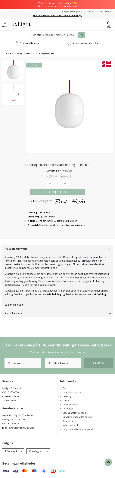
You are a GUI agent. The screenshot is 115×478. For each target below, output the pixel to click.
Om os (64, 388)
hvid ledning (53, 294)
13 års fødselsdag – (57, 5)
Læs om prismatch (76, 225)
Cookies (65, 400)
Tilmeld (98, 363)
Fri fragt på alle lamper (30, 43)
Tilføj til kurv (57, 192)
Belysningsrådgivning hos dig (76, 416)
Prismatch (66, 408)
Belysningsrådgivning (72, 11)
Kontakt (90, 11)
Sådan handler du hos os (74, 412)
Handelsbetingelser (71, 392)
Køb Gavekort (105, 11)
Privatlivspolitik (69, 404)
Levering (66, 396)
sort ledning (98, 294)
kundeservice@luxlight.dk (21, 427)
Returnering (67, 420)
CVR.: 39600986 (10, 392)
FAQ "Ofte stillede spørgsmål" (77, 429)
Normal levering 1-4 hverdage (85, 43)
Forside (8, 53)
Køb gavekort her (70, 425)
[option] (13, 70)
